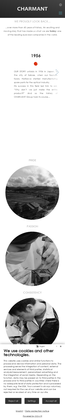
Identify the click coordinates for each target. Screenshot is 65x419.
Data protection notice (37, 411)
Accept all (51, 400)
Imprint (19, 411)
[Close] (61, 346)
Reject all (13, 400)
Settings (32, 400)
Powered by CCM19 (32, 416)
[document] (32, 373)
